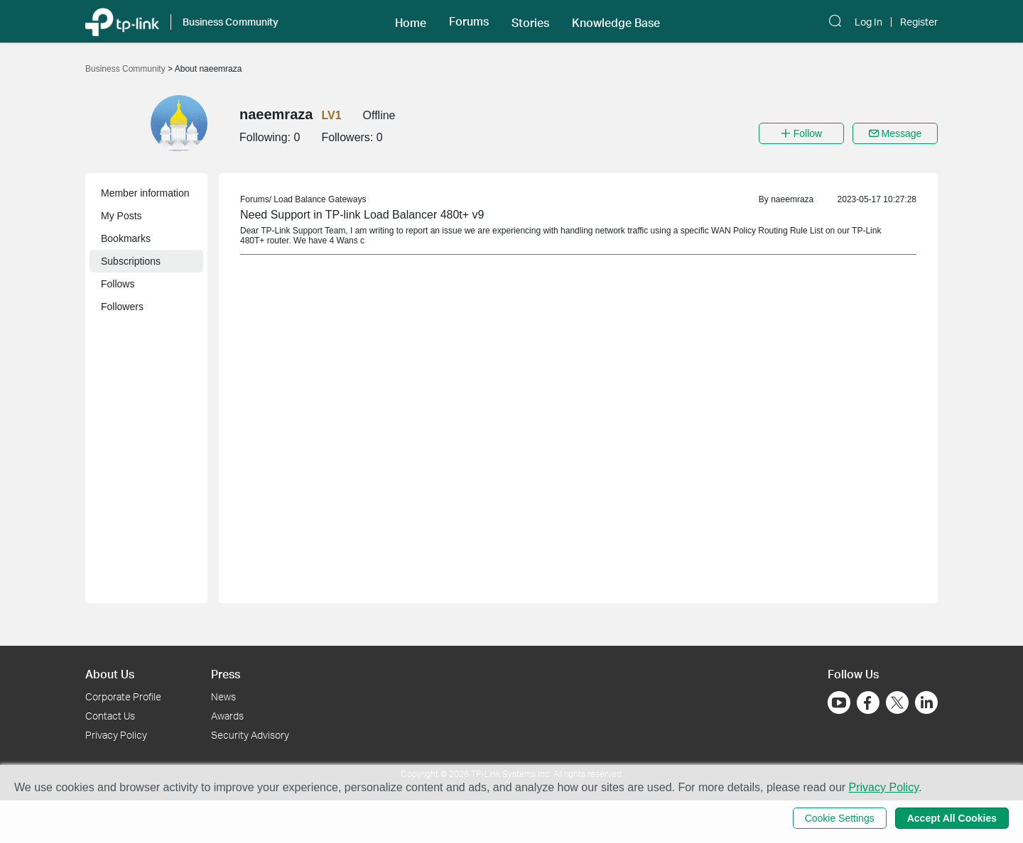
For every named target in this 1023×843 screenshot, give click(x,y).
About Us (109, 673)
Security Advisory (250, 735)
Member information (145, 193)
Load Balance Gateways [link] (320, 199)
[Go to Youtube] (839, 702)
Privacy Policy (116, 735)
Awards (227, 716)
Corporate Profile (123, 696)
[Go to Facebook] (868, 702)
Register (919, 22)
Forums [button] (469, 21)
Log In (868, 22)
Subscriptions (131, 261)
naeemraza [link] (792, 199)
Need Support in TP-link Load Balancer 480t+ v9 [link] (362, 215)
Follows (117, 284)
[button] (411, 21)
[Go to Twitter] (897, 704)
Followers (122, 306)
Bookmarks (126, 238)
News (223, 696)
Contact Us (110, 716)
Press (225, 673)
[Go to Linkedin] (926, 702)
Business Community (126, 69)
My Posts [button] (121, 215)
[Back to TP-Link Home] (122, 21)
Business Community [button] (230, 22)
